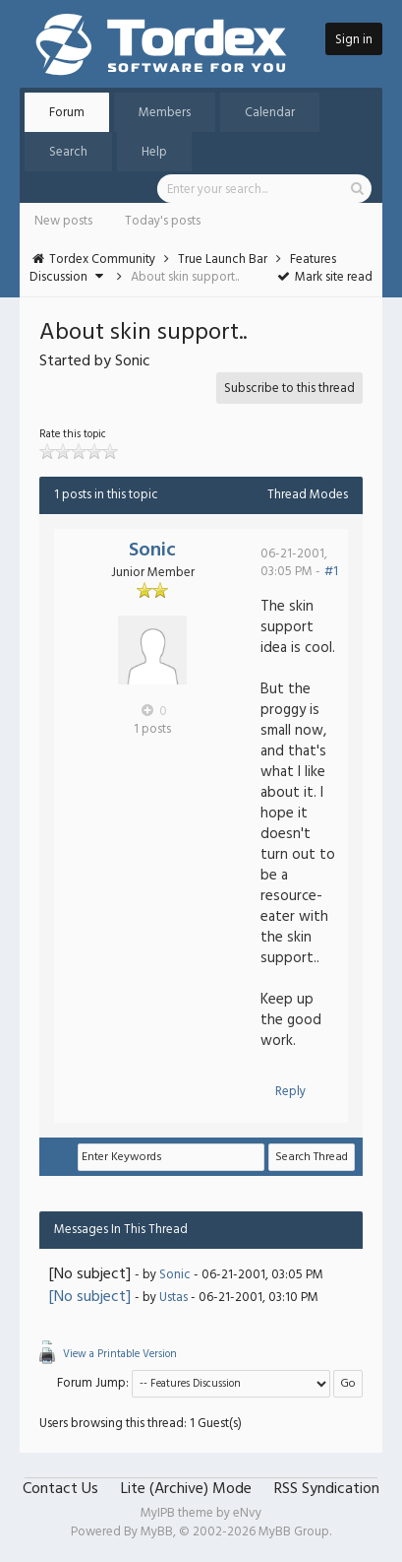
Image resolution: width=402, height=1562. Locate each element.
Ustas (173, 1297)
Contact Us (60, 1489)
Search (68, 152)
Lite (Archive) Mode (186, 1489)
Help (154, 152)
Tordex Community (102, 259)
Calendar (270, 112)
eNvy (247, 1513)
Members (165, 112)
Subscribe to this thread (289, 388)
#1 (331, 571)
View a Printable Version (120, 1354)
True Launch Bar (222, 259)
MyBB (157, 1532)
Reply (290, 1091)
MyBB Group (293, 1532)
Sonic (152, 550)
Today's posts (163, 221)
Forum (67, 112)
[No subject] (90, 1297)
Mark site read (324, 277)
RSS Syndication (326, 1489)
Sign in (354, 40)
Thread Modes (307, 495)
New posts (63, 221)
